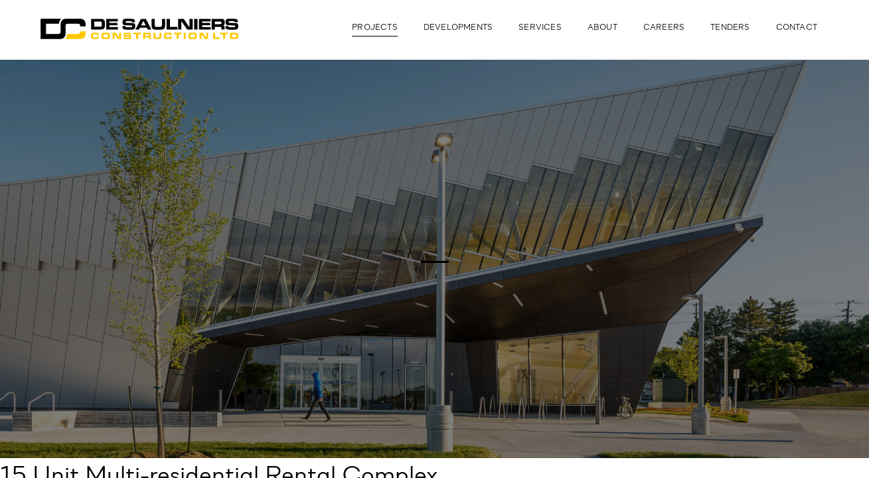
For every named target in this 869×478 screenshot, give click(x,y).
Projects (375, 28)
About (602, 28)
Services (540, 28)
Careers (663, 28)
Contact (796, 28)
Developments (458, 28)
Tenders (730, 28)
